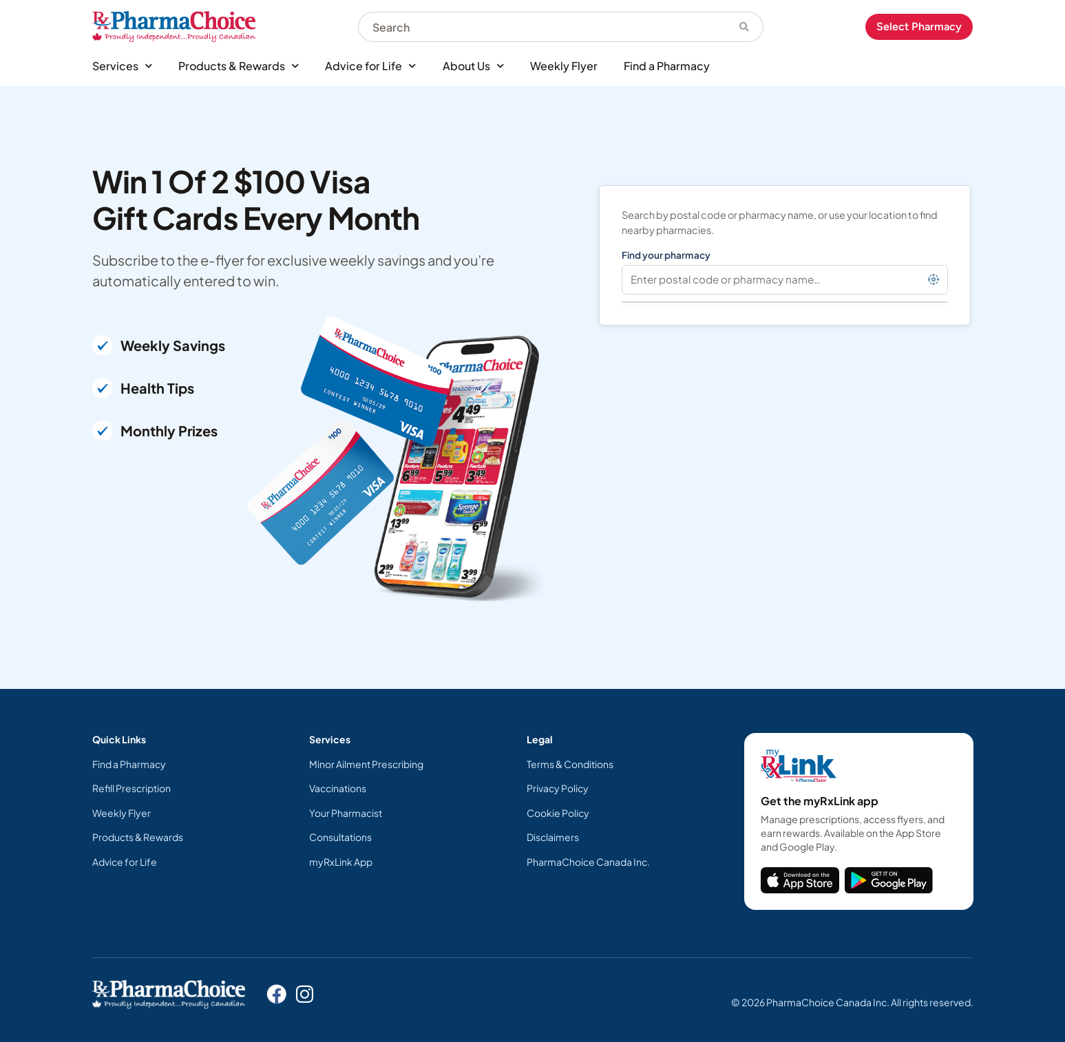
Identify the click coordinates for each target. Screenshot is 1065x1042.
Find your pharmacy (666, 255)
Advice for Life (370, 65)
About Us (473, 65)
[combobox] (542, 27)
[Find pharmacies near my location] (933, 279)
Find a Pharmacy (667, 66)
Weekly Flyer (564, 66)
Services (122, 65)
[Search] (744, 27)
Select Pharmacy (919, 26)
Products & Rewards (238, 65)
